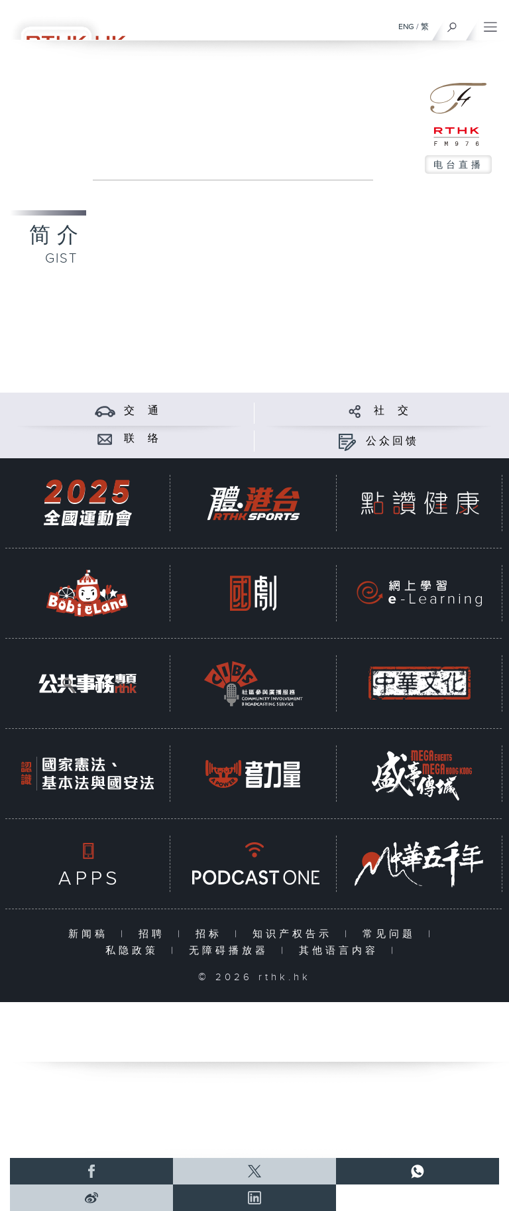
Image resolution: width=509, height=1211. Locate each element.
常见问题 (392, 934)
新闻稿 (91, 934)
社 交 (392, 411)
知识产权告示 (295, 934)
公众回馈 (392, 441)
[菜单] (490, 23)
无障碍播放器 (231, 950)
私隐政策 (134, 950)
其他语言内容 (341, 950)
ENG (406, 26)
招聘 (155, 934)
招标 (212, 934)
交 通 (142, 411)
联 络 (142, 438)
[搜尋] (452, 23)
